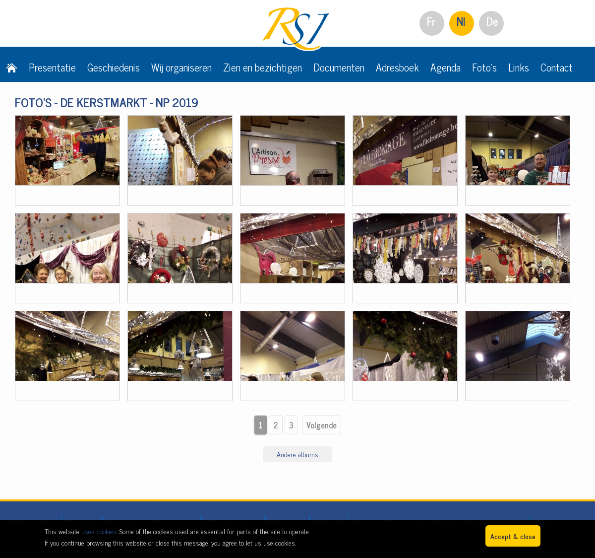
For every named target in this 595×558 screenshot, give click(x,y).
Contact (556, 67)
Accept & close (513, 536)
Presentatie (52, 67)
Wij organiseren (181, 67)
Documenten (338, 67)
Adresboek (397, 67)
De (492, 21)
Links (518, 67)
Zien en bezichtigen (262, 67)
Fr (431, 21)
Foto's (484, 67)
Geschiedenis (113, 67)
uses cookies (99, 531)
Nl (461, 21)
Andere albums (297, 454)
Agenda (445, 67)
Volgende (321, 424)
